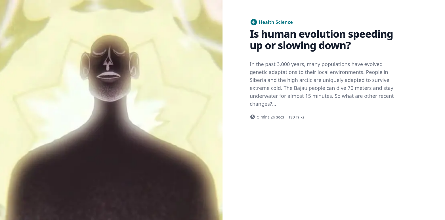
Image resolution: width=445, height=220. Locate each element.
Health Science (271, 22)
